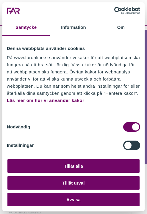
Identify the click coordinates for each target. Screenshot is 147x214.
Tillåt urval (73, 182)
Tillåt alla (73, 166)
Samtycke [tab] (26, 27)
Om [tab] (121, 27)
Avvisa (73, 199)
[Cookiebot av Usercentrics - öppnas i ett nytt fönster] (114, 11)
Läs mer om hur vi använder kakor (45, 100)
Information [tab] (73, 27)
